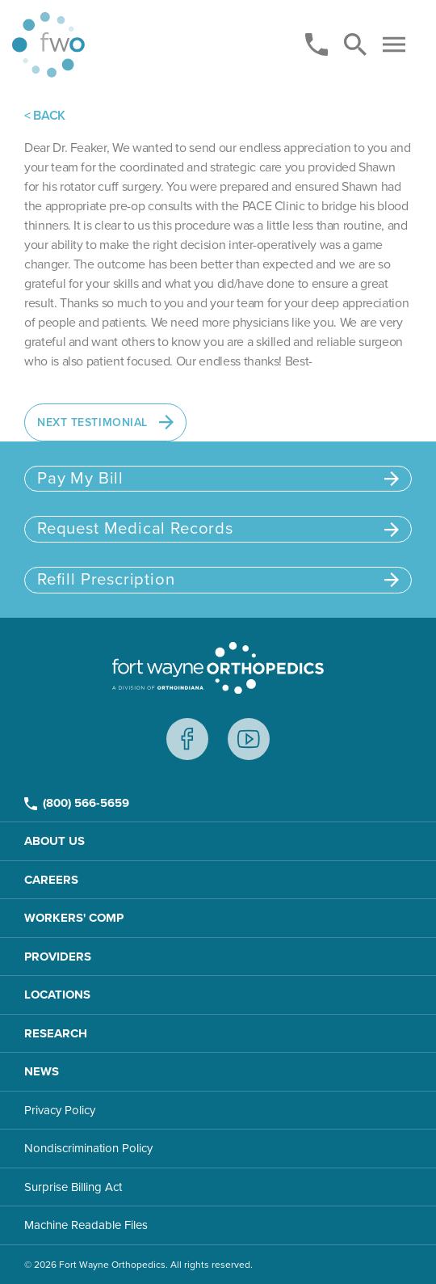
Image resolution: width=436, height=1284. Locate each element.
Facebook (187, 739)
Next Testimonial (105, 422)
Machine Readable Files (86, 1225)
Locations (57, 994)
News (41, 1071)
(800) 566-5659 (76, 803)
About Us (54, 841)
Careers (51, 879)
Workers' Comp (74, 917)
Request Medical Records (218, 528)
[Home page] (48, 45)
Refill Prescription (218, 579)
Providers (57, 956)
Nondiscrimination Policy (88, 1148)
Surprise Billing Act (73, 1187)
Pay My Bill (218, 478)
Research (55, 1033)
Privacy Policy (59, 1110)
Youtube (249, 739)
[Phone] (316, 44)
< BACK (44, 116)
